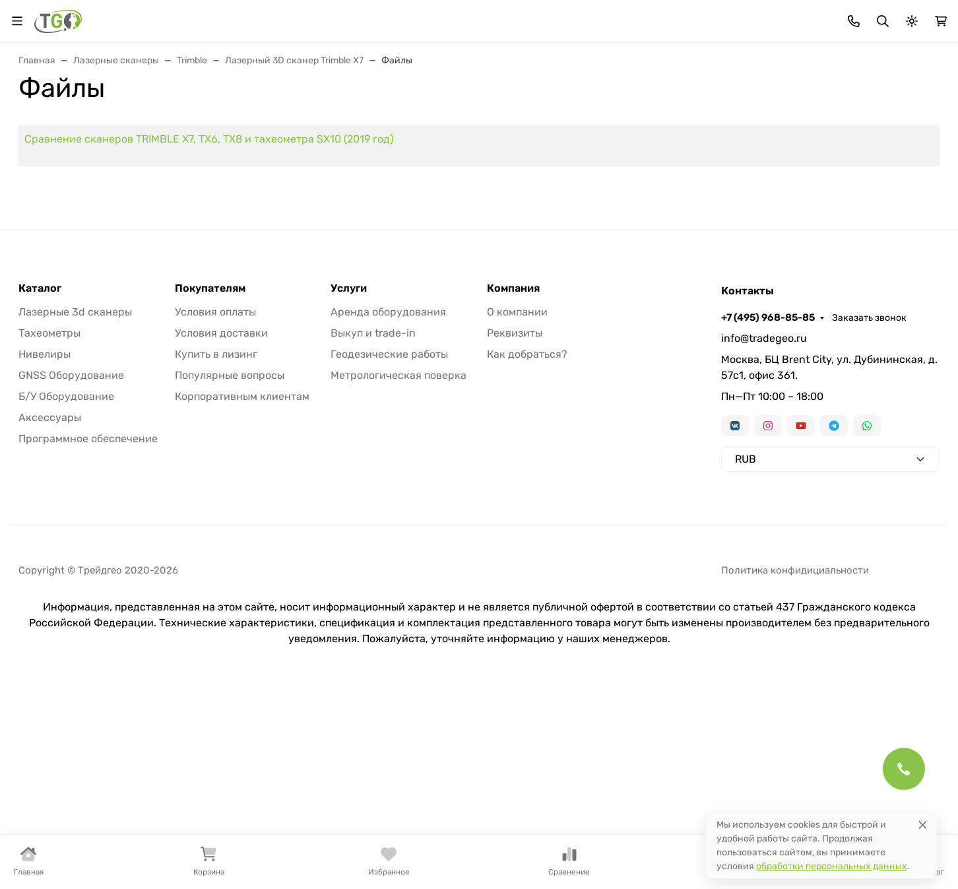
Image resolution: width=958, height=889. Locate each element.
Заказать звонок (902, 16)
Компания (513, 483)
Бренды (295, 16)
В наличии (54, 120)
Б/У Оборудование (66, 591)
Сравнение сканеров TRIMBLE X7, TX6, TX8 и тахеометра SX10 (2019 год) (400, 234)
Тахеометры (145, 120)
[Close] (922, 825)
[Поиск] (479, 65)
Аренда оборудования (388, 506)
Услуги (349, 483)
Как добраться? (527, 549)
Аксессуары (706, 120)
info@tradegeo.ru (764, 533)
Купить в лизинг (216, 549)
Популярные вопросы (229, 570)
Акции (245, 16)
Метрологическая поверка (398, 570)
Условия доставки (221, 527)
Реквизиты (514, 527)
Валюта (41, 16)
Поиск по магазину (589, 65)
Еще (904, 120)
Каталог (39, 483)
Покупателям (210, 483)
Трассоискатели (600, 120)
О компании (517, 506)
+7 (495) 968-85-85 (801, 16)
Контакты (566, 16)
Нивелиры (370, 120)
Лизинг (347, 16)
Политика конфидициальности (795, 765)
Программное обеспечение (88, 633)
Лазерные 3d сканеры (75, 506)
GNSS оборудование (260, 120)
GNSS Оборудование (71, 570)
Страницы (45, 229)
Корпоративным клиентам (242, 591)
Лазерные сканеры (478, 120)
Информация (487, 16)
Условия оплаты (215, 506)
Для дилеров (411, 16)
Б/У (843, 120)
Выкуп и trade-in (373, 527)
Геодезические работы (389, 549)
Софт (784, 120)
